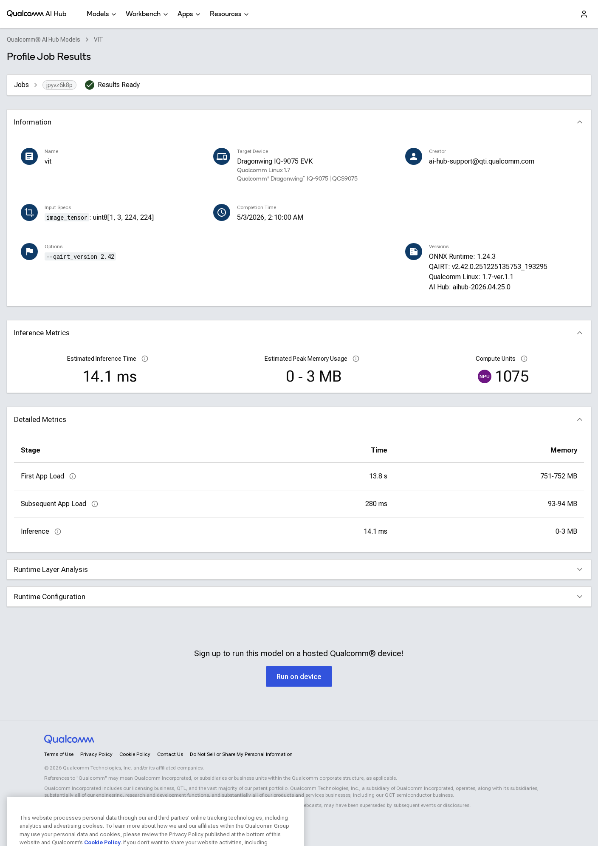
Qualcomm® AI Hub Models (43, 39)
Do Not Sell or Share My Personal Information (241, 754)
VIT (98, 39)
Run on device (299, 677)
